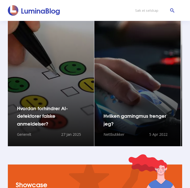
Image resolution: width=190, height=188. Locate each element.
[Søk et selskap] (153, 10)
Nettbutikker (113, 134)
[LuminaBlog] (34, 10)
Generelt (24, 134)
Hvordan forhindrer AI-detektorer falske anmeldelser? (42, 115)
